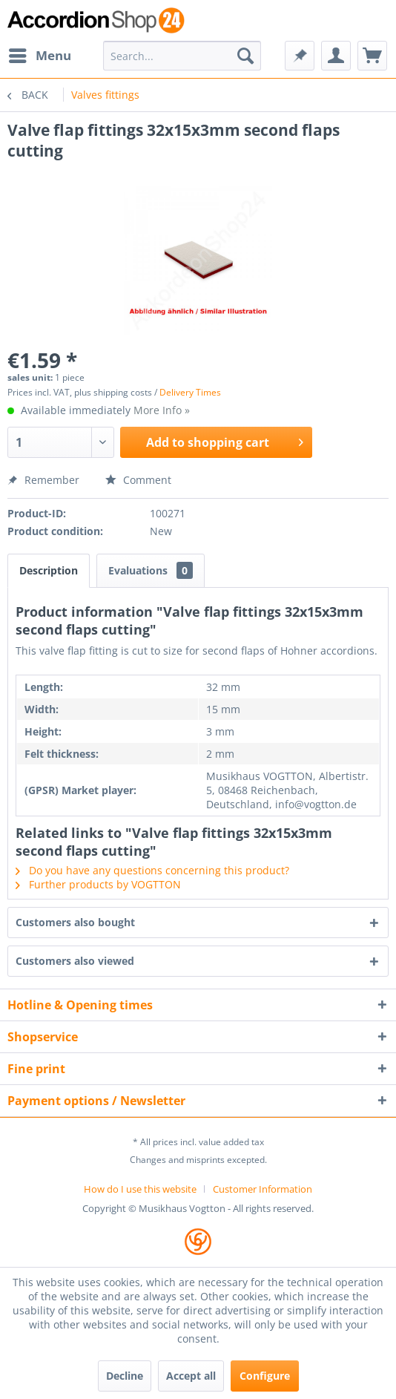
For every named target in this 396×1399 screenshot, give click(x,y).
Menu (40, 54)
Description (48, 570)
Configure (265, 1376)
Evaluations (150, 570)
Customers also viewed (75, 961)
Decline (124, 1376)
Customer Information (262, 1189)
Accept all (191, 1376)
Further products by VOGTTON (98, 884)
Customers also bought (75, 922)
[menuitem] (39, 56)
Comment (138, 480)
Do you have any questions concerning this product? (152, 870)
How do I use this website (140, 1189)
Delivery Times (190, 392)
